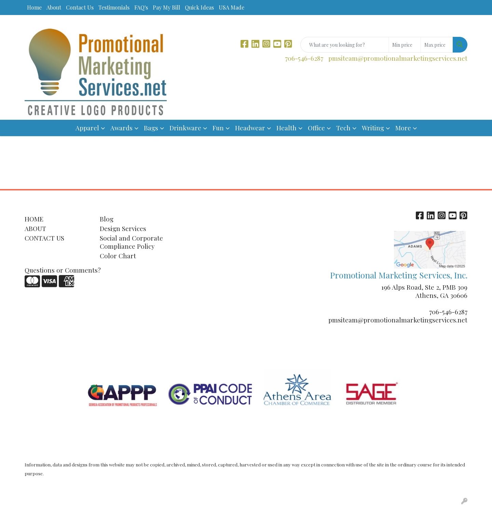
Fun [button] (218, 128)
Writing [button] (373, 128)
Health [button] (286, 128)
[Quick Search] (344, 45)
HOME (34, 219)
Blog (106, 219)
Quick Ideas (199, 7)
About (53, 7)
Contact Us (80, 7)
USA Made (231, 7)
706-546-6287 (304, 58)
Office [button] (316, 128)
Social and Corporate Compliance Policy (131, 242)
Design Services (123, 228)
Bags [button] (151, 128)
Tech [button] (343, 128)
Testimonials (113, 7)
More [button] (403, 128)
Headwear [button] (250, 128)
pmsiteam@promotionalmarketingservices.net (397, 58)
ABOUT (35, 228)
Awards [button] (121, 128)
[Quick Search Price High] (437, 45)
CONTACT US (44, 238)
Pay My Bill (166, 7)
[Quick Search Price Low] (404, 45)
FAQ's (141, 7)
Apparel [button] (87, 128)
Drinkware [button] (185, 128)
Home (34, 7)
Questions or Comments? (63, 270)
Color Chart (118, 255)
